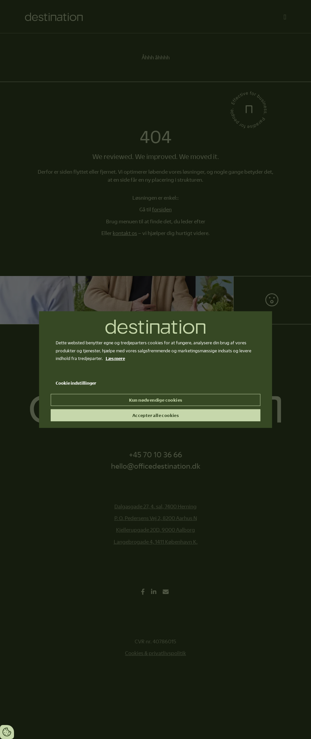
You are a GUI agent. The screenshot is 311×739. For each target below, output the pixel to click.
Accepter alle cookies (155, 415)
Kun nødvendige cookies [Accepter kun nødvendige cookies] (155, 400)
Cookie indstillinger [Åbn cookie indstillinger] (76, 383)
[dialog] (155, 369)
